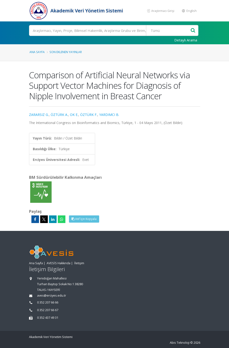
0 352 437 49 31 (47, 318)
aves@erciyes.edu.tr (51, 295)
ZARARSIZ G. (39, 114)
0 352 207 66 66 (47, 302)
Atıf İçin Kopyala (84, 219)
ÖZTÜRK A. (59, 114)
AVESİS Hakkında (58, 263)
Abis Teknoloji (180, 343)
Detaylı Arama (185, 40)
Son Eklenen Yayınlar (65, 52)
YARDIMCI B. (109, 114)
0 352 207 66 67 (47, 310)
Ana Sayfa (37, 52)
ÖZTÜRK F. (88, 114)
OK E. (74, 114)
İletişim (79, 263)
